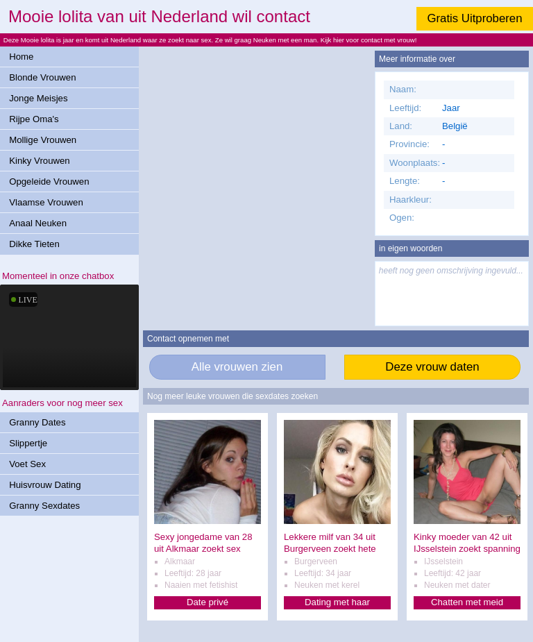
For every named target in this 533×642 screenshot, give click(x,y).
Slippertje (28, 443)
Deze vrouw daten (432, 366)
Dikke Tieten (34, 244)
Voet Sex (27, 464)
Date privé (207, 602)
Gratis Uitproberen (474, 18)
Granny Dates (37, 422)
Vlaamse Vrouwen (46, 202)
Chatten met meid (467, 602)
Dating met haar (337, 602)
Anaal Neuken (38, 223)
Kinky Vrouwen (39, 160)
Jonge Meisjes (38, 98)
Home (21, 56)
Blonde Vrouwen (42, 77)
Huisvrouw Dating (45, 485)
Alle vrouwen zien (237, 366)
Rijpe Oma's (33, 119)
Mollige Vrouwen (42, 140)
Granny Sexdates (44, 505)
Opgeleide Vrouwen (49, 181)
